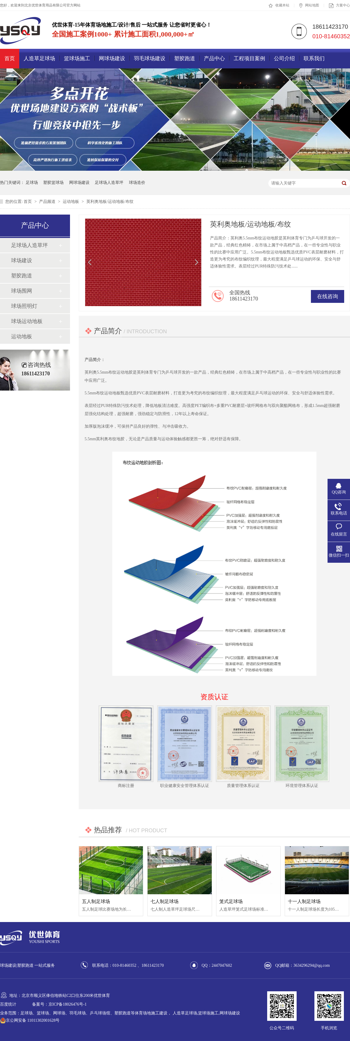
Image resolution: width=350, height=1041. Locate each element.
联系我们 (314, 58)
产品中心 (214, 58)
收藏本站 (279, 5)
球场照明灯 (24, 306)
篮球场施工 (77, 58)
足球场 (32, 182)
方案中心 (339, 5)
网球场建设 (112, 58)
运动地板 (71, 201)
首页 (9, 58)
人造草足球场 (39, 58)
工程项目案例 (249, 58)
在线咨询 (327, 296)
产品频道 (48, 201)
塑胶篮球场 (53, 182)
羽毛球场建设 (149, 58)
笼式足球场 (231, 901)
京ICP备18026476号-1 (67, 1004)
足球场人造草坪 (109, 182)
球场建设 (21, 260)
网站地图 (309, 5)
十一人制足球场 (304, 901)
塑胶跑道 (184, 58)
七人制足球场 (164, 901)
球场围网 (21, 291)
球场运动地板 (27, 321)
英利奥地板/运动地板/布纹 (110, 201)
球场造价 (137, 182)
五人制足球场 (96, 901)
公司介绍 (284, 58)
